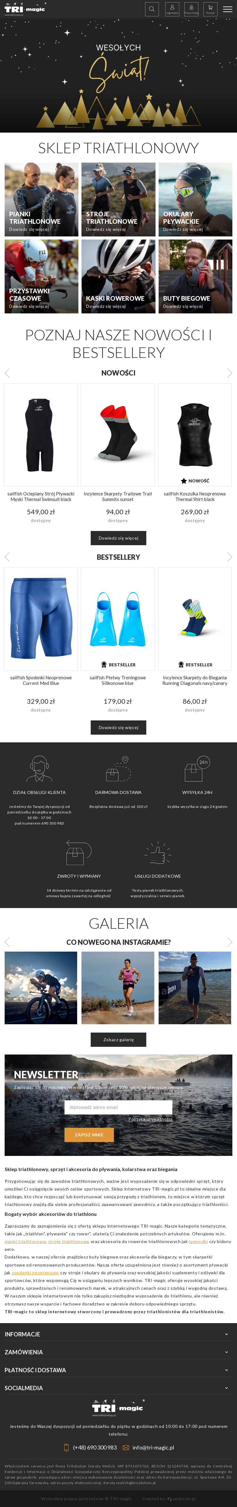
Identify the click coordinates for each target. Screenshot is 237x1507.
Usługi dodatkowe (158, 876)
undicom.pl (181, 1498)
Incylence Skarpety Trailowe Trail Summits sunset (118, 496)
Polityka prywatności (150, 1119)
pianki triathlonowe (25, 1241)
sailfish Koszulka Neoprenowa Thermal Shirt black (195, 496)
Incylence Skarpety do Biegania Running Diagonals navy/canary (194, 680)
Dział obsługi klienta (39, 792)
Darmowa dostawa (118, 792)
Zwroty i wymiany (79, 876)
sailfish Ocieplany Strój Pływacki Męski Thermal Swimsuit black (40, 496)
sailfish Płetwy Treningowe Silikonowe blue (118, 680)
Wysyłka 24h (197, 792)
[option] (118, 76)
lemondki (198, 1241)
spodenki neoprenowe (35, 1272)
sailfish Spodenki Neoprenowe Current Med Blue (41, 680)
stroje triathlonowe (68, 1241)
